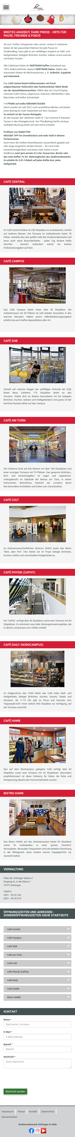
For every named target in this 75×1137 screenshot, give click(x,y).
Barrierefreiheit (9, 1117)
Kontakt (33, 1111)
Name (8, 1019)
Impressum (7, 1111)
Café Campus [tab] (14, 937)
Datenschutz (47, 1111)
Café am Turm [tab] (14, 954)
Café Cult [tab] (12, 963)
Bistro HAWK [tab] (14, 997)
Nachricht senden (15, 1091)
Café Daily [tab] (12, 980)
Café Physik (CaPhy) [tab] (18, 971)
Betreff (8, 1044)
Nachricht (9, 1056)
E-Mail (8, 1032)
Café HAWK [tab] (13, 988)
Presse (21, 1111)
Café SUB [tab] (12, 946)
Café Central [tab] (13, 929)
